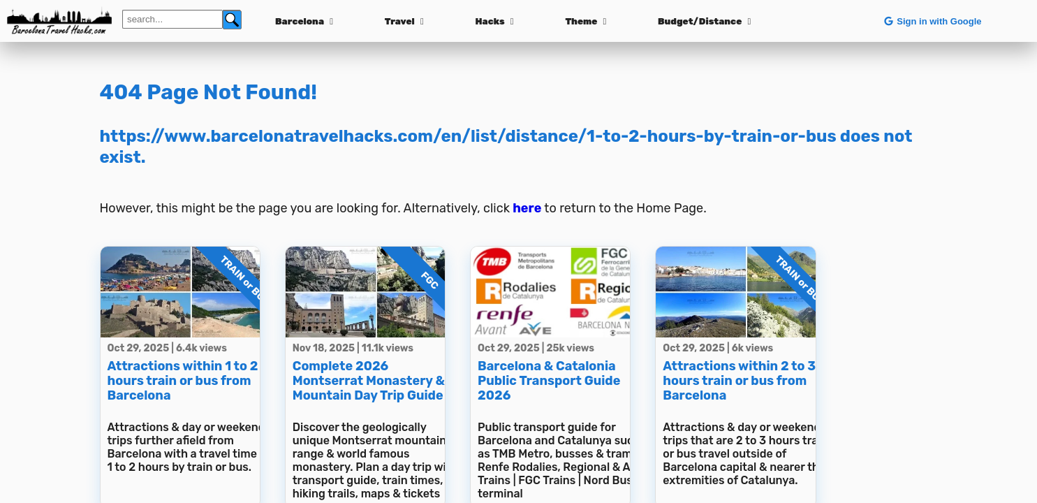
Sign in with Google (932, 21)
